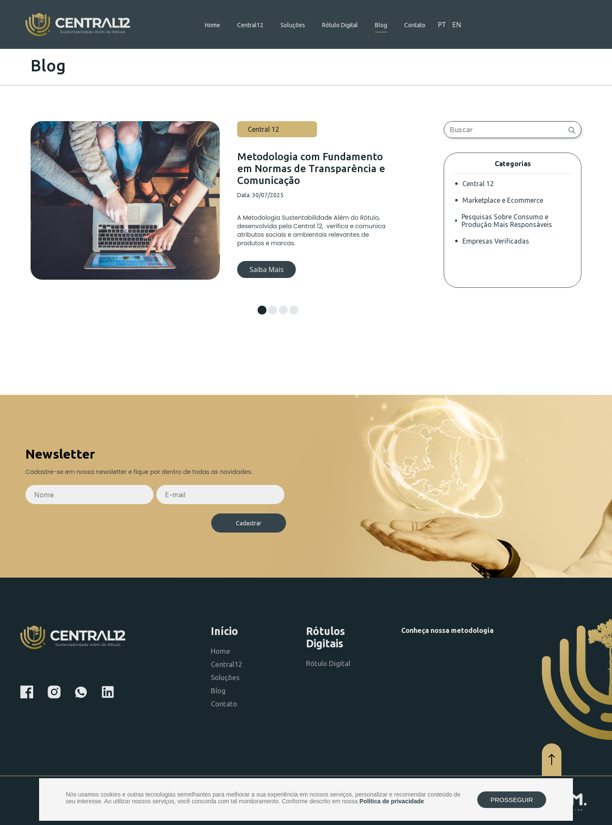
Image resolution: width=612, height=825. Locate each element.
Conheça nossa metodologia (447, 630)
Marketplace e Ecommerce (502, 200)
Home (212, 25)
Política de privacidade (392, 801)
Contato (414, 25)
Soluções (292, 25)
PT (442, 24)
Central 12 (478, 183)
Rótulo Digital (340, 25)
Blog (381, 25)
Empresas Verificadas (495, 241)
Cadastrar (248, 523)
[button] (262, 310)
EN (456, 24)
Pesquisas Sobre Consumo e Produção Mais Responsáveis (507, 220)
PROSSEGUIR (511, 799)
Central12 (250, 25)
